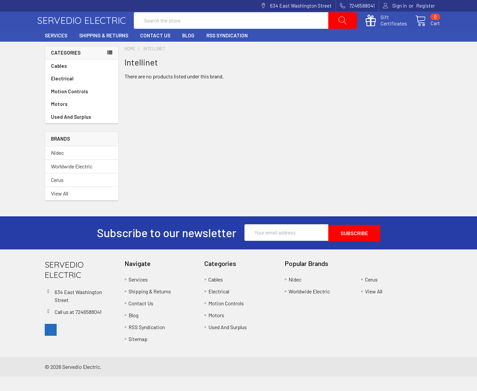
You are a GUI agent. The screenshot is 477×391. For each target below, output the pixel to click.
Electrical (81, 94)
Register (425, 6)
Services (56, 51)
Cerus (57, 195)
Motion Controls (81, 106)
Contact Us (155, 51)
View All (59, 208)
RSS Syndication (227, 51)
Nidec (57, 168)
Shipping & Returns (103, 51)
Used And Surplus (71, 132)
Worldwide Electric (71, 181)
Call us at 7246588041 (78, 326)
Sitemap (138, 353)
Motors (59, 119)
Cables (81, 81)
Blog (188, 51)
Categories (65, 68)
